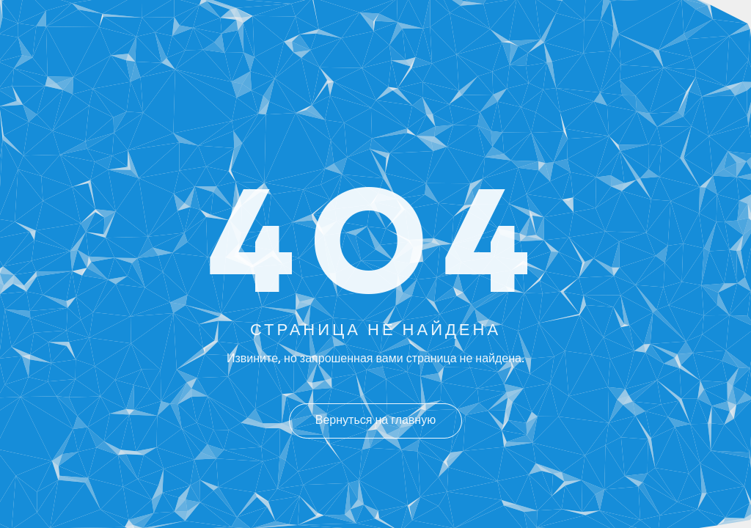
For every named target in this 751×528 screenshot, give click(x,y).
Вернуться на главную (375, 421)
